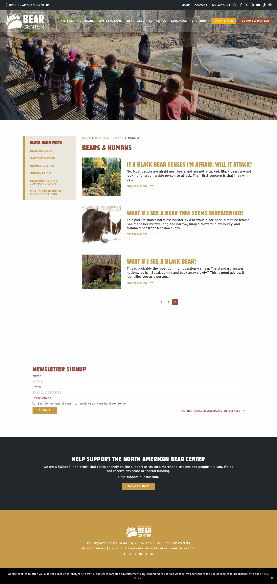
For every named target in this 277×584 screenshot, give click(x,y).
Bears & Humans (109, 137)
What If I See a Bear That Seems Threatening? (185, 213)
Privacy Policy (93, 548)
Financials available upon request (138, 548)
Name (37, 376)
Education (179, 20)
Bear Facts (135, 20)
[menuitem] (186, 5)
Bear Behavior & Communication (44, 182)
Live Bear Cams (110, 20)
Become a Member (255, 20)
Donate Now (224, 20)
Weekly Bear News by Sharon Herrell (103, 403)
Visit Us (67, 20)
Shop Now (199, 20)
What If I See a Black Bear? (161, 261)
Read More (140, 185)
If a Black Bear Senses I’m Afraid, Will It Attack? (189, 164)
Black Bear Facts (46, 142)
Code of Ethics (182, 548)
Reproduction (42, 165)
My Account (221, 5)
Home (186, 5)
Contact (201, 5)
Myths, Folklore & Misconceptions (45, 192)
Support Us (158, 20)
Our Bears (86, 20)
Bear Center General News (55, 403)
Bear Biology (41, 151)
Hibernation (40, 173)
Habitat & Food (42, 158)
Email (37, 387)
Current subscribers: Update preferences (213, 410)
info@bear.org (181, 543)
